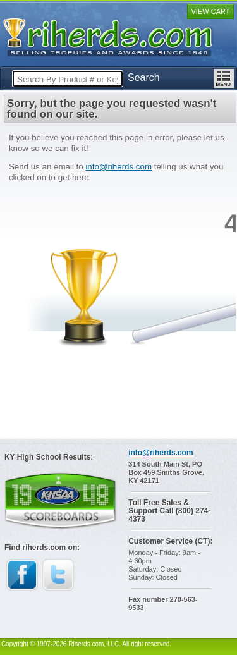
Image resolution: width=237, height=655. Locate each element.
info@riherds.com (118, 166)
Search (144, 77)
